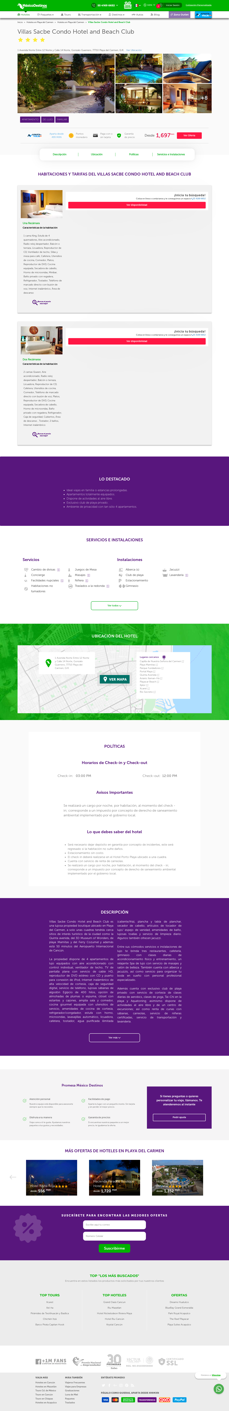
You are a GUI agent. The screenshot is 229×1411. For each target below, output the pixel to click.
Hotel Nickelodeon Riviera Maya (114, 1308)
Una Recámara (31, 223)
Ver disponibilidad (137, 205)
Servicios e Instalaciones (171, 154)
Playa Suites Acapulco (179, 1319)
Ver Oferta (189, 135)
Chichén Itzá (50, 1314)
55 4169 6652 (198, 198)
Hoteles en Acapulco (46, 1398)
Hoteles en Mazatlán (46, 1382)
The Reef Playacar (179, 1314)
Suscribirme (114, 1243)
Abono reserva (180, 1408)
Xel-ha (49, 1303)
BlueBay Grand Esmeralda (179, 1303)
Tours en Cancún (44, 1390)
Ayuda (166, 1408)
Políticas (134, 154)
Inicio (20, 22)
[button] (93, 14)
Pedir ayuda (179, 1112)
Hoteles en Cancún (45, 1378)
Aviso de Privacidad (113, 1408)
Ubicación (96, 154)
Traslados (70, 1398)
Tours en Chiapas (44, 1393)
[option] (51, 1174)
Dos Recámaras (32, 359)
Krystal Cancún (114, 1319)
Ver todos (114, 600)
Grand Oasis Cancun (114, 1297)
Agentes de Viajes (150, 1408)
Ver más (115, 1032)
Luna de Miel (71, 1390)
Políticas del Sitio (92, 1408)
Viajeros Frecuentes (75, 1378)
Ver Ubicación (134, 50)
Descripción (59, 154)
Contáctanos (73, 1408)
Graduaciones (72, 1385)
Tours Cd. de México (45, 1385)
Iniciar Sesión (172, 5)
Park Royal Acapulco (179, 1308)
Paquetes (70, 1393)
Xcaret (49, 1297)
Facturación (132, 1408)
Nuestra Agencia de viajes (51, 1408)
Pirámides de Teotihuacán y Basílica (50, 1308)
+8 (204, 98)
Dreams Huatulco (179, 1297)
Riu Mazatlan (114, 1303)
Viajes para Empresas (75, 1382)
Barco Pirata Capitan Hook (49, 1319)
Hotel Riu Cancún (114, 1314)
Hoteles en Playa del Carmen (40, 22)
